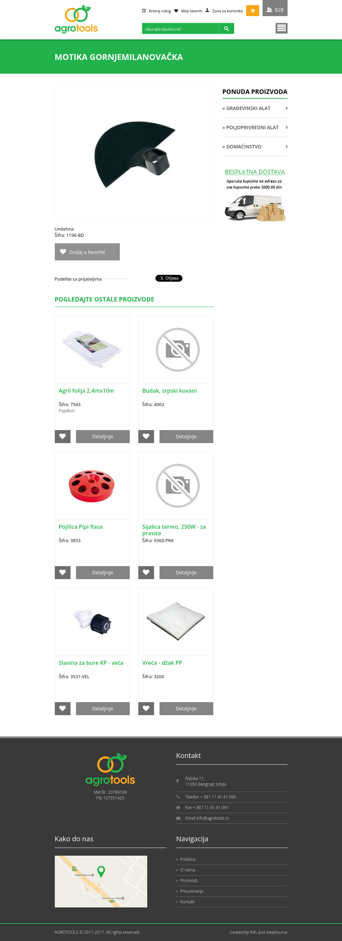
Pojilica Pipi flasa (81, 526)
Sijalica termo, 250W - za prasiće (174, 530)
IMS (253, 932)
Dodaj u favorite (87, 252)
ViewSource (277, 932)
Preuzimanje (189, 891)
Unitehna (64, 229)
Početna (185, 859)
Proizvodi (187, 880)
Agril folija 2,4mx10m (86, 390)
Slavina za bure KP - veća (91, 663)
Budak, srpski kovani (169, 390)
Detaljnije (102, 436)
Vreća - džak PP (162, 663)
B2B (279, 10)
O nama (185, 870)
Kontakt (185, 902)
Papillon (67, 410)
